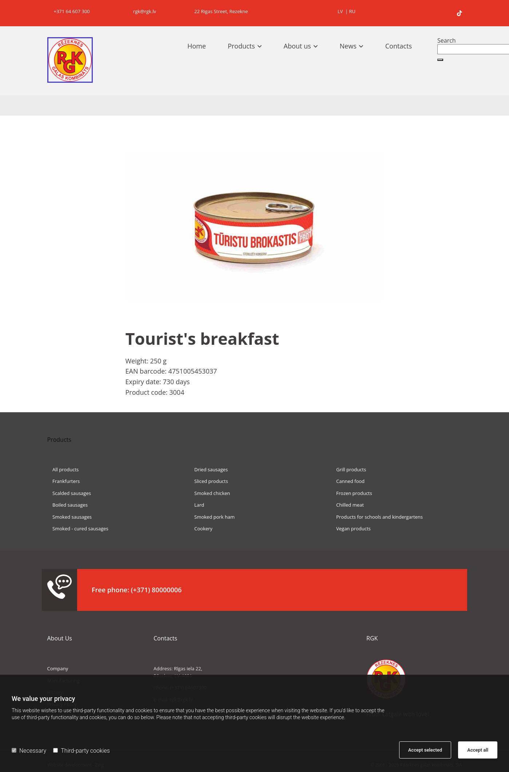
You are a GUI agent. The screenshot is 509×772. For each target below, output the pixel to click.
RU (352, 11)
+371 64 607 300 (68, 11)
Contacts (398, 46)
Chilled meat (347, 505)
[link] (248, 46)
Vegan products (350, 528)
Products (241, 46)
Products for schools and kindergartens (377, 517)
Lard (196, 505)
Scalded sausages (69, 493)
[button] (440, 60)
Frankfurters (63, 481)
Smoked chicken (209, 493)
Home (196, 46)
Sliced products (208, 481)
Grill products (348, 469)
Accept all (477, 750)
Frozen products (351, 493)
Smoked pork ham (212, 517)
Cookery (200, 528)
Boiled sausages (67, 505)
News (348, 46)
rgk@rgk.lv (141, 11)
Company (57, 668)
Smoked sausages (69, 517)
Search (446, 40)
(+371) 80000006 (156, 589)
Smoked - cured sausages (77, 528)
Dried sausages (208, 469)
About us (297, 46)
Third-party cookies (81, 750)
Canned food (348, 481)
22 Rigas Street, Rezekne (218, 11)
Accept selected (425, 750)
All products (63, 469)
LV (340, 11)
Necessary (29, 750)
